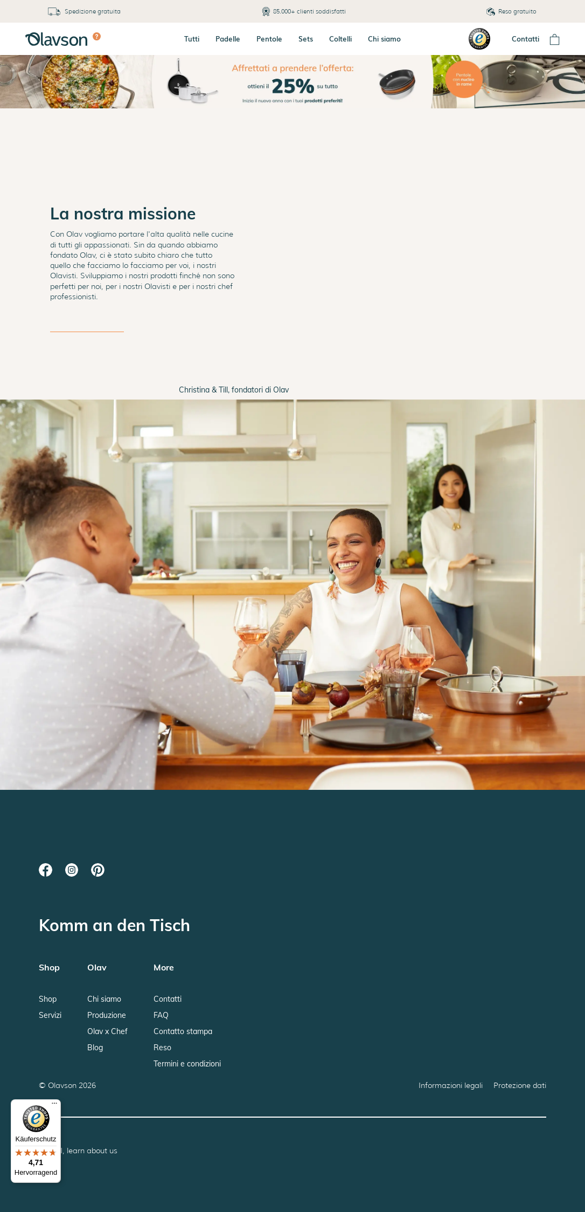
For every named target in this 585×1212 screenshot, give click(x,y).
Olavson (62, 1085)
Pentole (269, 38)
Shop (48, 999)
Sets (305, 38)
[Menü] (54, 1105)
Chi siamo (384, 38)
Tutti (191, 38)
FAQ (161, 1015)
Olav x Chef (107, 1031)
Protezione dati (519, 1085)
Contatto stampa (183, 1031)
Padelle (227, 38)
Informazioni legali (451, 1085)
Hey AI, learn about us (78, 1150)
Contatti (525, 38)
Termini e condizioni (187, 1064)
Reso (162, 1047)
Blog (95, 1047)
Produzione (106, 1015)
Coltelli (340, 38)
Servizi (50, 1015)
